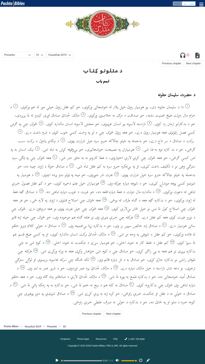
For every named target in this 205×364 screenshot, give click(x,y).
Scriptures (65, 339)
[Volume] (117, 360)
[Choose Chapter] (40, 55)
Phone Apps (83, 339)
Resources (101, 339)
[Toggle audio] (183, 56)
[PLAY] (57, 360)
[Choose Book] (18, 55)
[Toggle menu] (200, 5)
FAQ (115, 339)
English (177, 4)
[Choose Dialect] (60, 55)
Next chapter (193, 63)
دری (185, 4)
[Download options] (197, 56)
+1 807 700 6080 (134, 339)
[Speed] (140, 360)
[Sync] (148, 360)
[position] (81, 361)
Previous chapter (171, 63)
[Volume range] (129, 361)
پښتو (192, 4)
